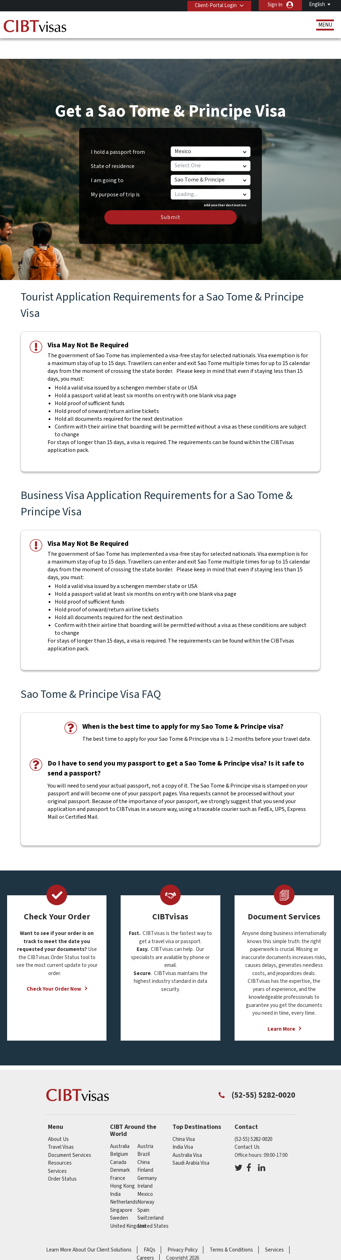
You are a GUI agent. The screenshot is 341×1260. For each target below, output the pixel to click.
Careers (145, 1236)
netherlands (124, 1180)
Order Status (62, 1157)
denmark (120, 1148)
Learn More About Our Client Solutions (89, 1228)
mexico (145, 1172)
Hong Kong (122, 1164)
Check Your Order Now (54, 967)
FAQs (149, 1228)
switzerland (150, 1196)
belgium (119, 1132)
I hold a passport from (118, 130)
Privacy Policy (182, 1228)
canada (118, 1140)
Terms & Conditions (231, 1228)
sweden (119, 1196)
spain (143, 1188)
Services (57, 1149)
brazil (143, 1132)
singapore (121, 1188)
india (115, 1172)
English (317, 4)
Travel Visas (61, 1125)
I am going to (107, 158)
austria (145, 1124)
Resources (60, 1141)
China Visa (183, 1117)
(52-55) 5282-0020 (253, 1117)
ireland (145, 1164)
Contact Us (247, 1125)
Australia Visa (187, 1133)
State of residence (112, 144)
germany (147, 1156)
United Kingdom (128, 1204)
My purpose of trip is (115, 170)
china (143, 1140)
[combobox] (210, 172)
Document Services (69, 1133)
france (117, 1156)
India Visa (182, 1125)
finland (145, 1148)
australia (120, 1124)
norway (145, 1180)
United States (153, 1204)
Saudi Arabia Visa (190, 1141)
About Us (58, 1117)
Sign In (275, 5)
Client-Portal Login (214, 5)
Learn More (281, 1007)
